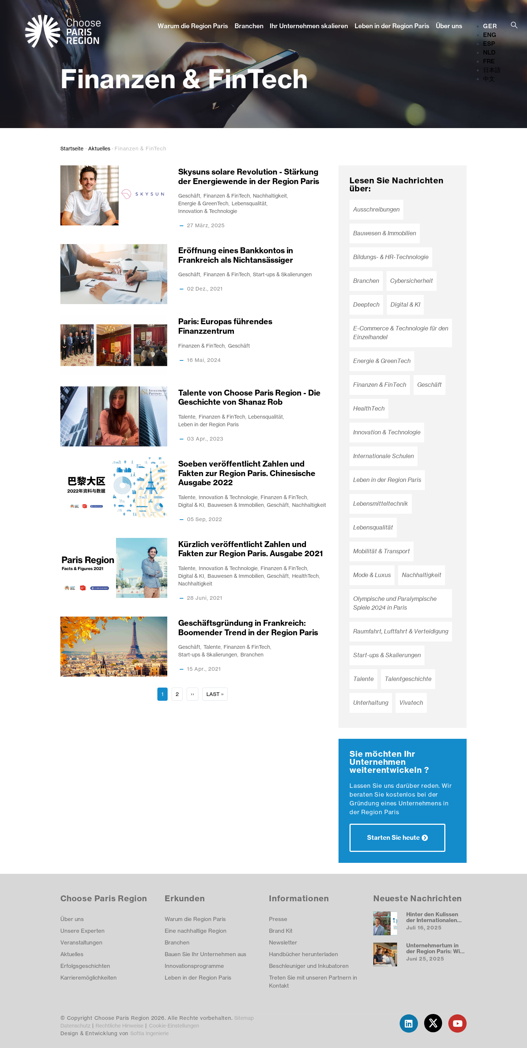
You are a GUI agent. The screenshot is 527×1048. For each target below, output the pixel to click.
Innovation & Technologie (207, 211)
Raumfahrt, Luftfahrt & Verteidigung (400, 631)
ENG (489, 34)
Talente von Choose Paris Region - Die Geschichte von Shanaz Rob (249, 397)
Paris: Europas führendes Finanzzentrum (225, 326)
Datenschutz (75, 1025)
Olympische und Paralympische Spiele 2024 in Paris (395, 603)
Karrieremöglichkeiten (88, 977)
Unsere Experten (82, 930)
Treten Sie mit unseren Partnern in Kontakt (313, 981)
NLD (489, 52)
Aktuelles (99, 148)
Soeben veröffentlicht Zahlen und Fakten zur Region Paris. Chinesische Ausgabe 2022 (246, 473)
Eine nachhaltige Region (196, 930)
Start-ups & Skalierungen (282, 274)
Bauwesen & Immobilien (236, 505)
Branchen (249, 26)
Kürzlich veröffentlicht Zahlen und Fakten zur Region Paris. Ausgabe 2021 (250, 549)
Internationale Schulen (383, 456)
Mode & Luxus (372, 575)
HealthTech (305, 576)
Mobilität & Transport (381, 551)
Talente (186, 416)
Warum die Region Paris (193, 26)
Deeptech (366, 304)
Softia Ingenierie (149, 1033)
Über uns (449, 26)
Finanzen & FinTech (226, 195)
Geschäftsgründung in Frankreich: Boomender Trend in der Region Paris (248, 627)
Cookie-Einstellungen (174, 1025)
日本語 (492, 70)
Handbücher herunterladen (303, 954)
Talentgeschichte (408, 679)
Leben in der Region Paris (392, 26)
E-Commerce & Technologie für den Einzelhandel (400, 333)
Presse (278, 919)
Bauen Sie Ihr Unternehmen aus (205, 954)
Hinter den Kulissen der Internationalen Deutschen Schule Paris (432, 923)
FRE (489, 61)
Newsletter (283, 942)
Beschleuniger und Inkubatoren (309, 965)
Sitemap (244, 1018)
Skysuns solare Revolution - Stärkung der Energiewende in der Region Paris (248, 176)
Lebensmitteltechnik (380, 504)
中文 (489, 78)
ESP (489, 43)
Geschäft (189, 195)
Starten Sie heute (393, 837)
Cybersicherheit (411, 281)
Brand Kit (280, 930)
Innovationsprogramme (194, 965)
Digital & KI (191, 505)
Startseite (71, 148)
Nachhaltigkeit (270, 195)
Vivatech (411, 703)
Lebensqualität (249, 203)
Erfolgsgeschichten (85, 965)
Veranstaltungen (81, 942)
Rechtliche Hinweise (119, 1025)
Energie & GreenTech (203, 203)
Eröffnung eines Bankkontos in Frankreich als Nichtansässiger (235, 255)
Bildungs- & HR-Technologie (391, 257)
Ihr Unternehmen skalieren (309, 26)
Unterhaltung (370, 703)
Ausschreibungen (376, 209)
